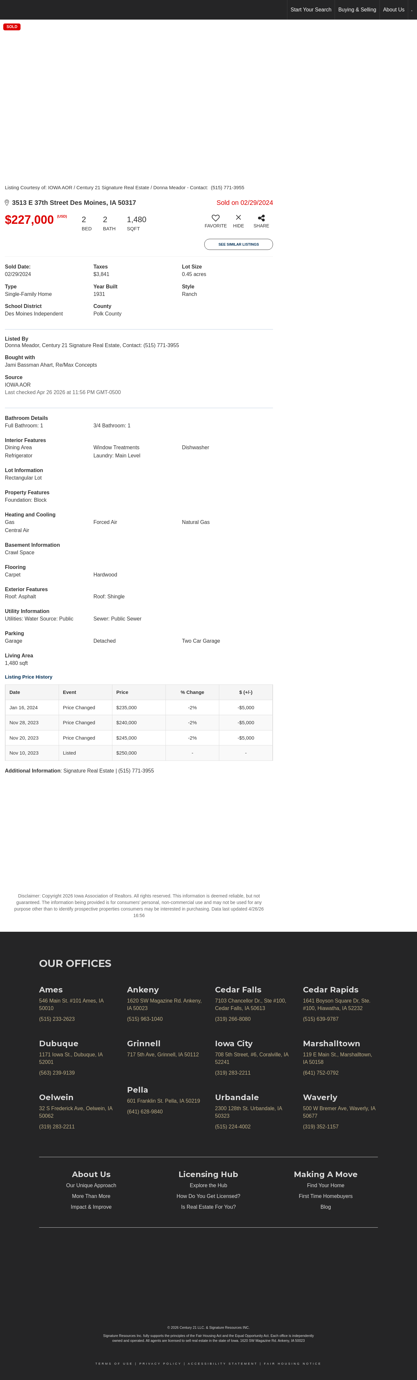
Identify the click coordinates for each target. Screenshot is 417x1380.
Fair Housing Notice (293, 1363)
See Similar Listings (239, 244)
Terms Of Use (114, 1363)
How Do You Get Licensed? (208, 1196)
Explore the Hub (208, 1185)
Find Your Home (326, 1185)
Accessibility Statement (223, 1363)
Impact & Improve (91, 1207)
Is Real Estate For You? (208, 1207)
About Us (394, 9)
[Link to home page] (8, 10)
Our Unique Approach (91, 1185)
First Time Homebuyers (325, 1196)
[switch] (215, 224)
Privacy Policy (160, 1363)
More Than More (91, 1196)
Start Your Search (311, 9)
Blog (326, 1207)
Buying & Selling (357, 9)
